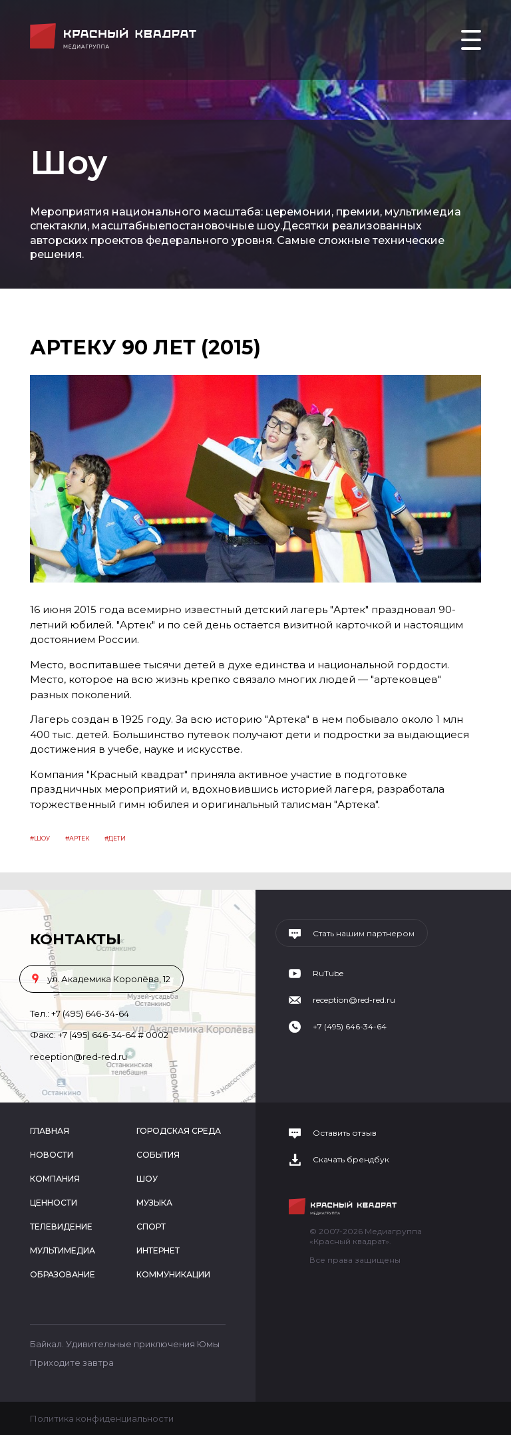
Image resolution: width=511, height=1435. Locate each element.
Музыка (154, 1203)
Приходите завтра (72, 1362)
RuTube (328, 974)
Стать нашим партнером (364, 934)
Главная (49, 1131)
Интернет (158, 1250)
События (158, 1155)
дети (117, 838)
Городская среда (178, 1131)
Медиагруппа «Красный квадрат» (115, 36)
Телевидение (61, 1227)
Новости (51, 1155)
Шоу (42, 838)
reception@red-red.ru (78, 1056)
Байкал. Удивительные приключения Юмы (125, 1344)
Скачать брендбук (351, 1160)
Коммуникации (173, 1274)
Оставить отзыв (345, 1133)
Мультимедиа (62, 1250)
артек (79, 838)
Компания (55, 1179)
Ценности (53, 1203)
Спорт (151, 1227)
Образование (62, 1274)
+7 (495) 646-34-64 (90, 1013)
